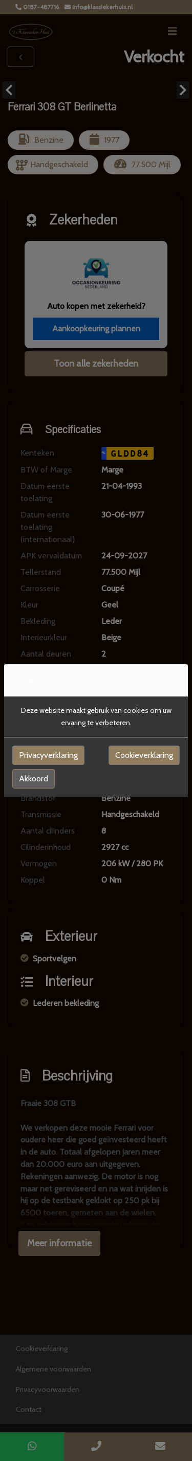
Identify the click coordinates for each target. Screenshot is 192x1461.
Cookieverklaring (144, 755)
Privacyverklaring (48, 755)
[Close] (177, 678)
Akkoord (33, 778)
